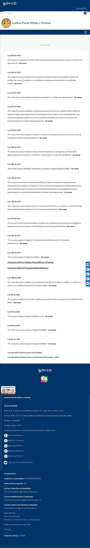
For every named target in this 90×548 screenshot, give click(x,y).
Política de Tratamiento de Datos (17, 525)
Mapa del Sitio (9, 513)
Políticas (7, 530)
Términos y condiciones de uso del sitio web (22, 520)
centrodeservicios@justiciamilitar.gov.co (20, 508)
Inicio (36, 47)
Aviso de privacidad (12, 516)
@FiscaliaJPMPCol (13, 446)
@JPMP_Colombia (13, 441)
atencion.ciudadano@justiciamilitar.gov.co (21, 492)
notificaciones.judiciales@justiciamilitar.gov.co (22, 500)
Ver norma (49, 316)
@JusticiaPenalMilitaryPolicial (20, 462)
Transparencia (44, 47)
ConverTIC (81, 8)
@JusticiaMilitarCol (13, 435)
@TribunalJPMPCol (14, 451)
